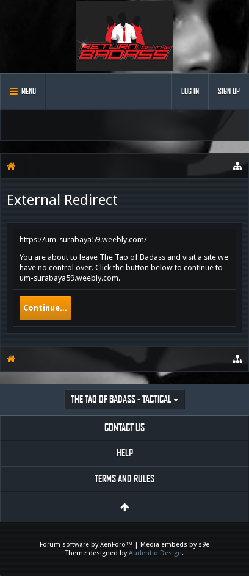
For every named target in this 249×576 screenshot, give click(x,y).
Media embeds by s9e (174, 545)
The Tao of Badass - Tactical (121, 399)
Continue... (45, 307)
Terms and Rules (124, 478)
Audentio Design (155, 553)
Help (125, 453)
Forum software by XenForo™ (87, 545)
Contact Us (124, 427)
